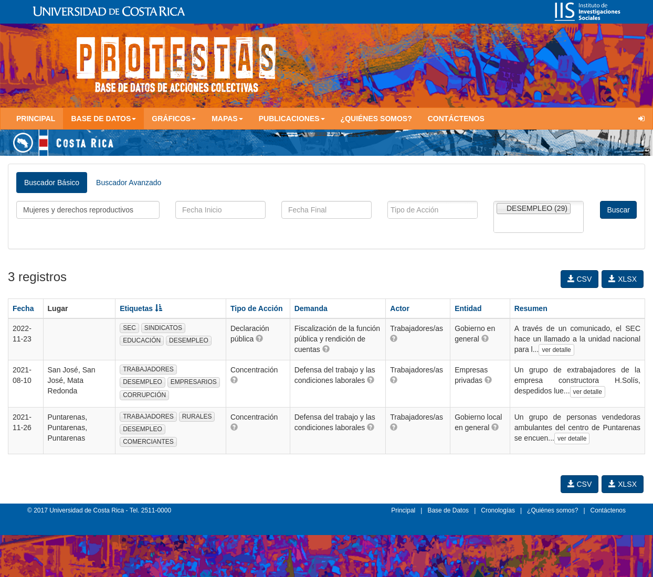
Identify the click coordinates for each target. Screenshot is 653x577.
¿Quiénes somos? (376, 118)
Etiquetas (141, 308)
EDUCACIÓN (142, 340)
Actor (399, 308)
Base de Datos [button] (103, 118)
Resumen (530, 308)
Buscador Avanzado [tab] (128, 182)
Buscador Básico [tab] (51, 182)
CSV (579, 279)
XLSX (622, 279)
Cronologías (498, 510)
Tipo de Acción (256, 308)
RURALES (197, 416)
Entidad (468, 308)
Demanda (311, 308)
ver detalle (556, 350)
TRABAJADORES (148, 369)
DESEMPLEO (188, 340)
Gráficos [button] (174, 118)
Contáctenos (456, 118)
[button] (259, 338)
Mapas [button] (227, 118)
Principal (35, 118)
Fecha (23, 308)
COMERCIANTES (148, 441)
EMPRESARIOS (194, 382)
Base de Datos (448, 510)
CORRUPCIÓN (144, 395)
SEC (129, 328)
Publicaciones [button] (292, 118)
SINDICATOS (163, 328)
